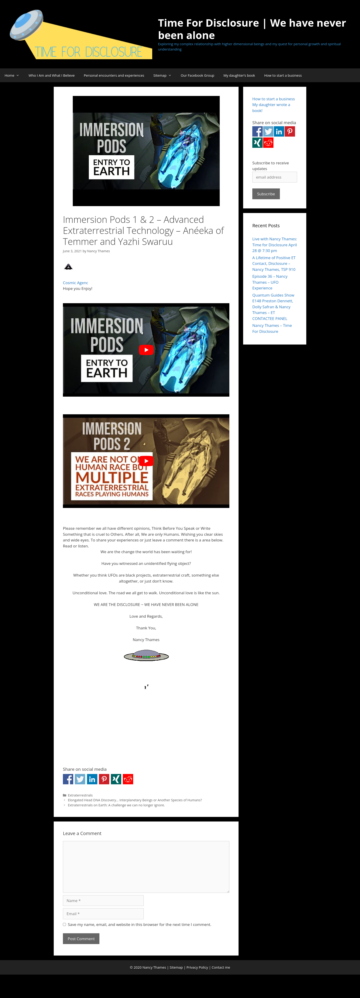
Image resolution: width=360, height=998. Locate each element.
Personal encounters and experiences (114, 75)
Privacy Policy (197, 967)
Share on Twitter (80, 779)
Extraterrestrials (80, 795)
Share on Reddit (128, 779)
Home (14, 75)
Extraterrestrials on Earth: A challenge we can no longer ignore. (116, 805)
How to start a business (283, 75)
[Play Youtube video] (146, 350)
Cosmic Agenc (75, 282)
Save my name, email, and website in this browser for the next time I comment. (139, 924)
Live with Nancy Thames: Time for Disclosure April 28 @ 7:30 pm (274, 244)
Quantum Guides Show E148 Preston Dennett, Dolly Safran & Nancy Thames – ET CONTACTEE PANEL (273, 306)
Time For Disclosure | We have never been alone (252, 29)
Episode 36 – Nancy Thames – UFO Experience (269, 282)
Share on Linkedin (92, 779)
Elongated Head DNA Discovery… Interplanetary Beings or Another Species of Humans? (135, 800)
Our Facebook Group (197, 75)
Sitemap (164, 75)
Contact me (221, 967)
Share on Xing (116, 779)
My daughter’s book (239, 75)
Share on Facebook (68, 779)
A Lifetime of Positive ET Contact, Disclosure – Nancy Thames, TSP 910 (273, 263)
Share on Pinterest (104, 779)
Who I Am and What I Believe (51, 75)
